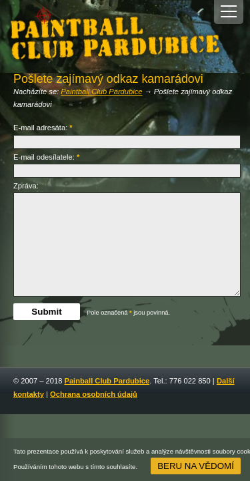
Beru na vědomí (195, 466)
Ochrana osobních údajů (93, 394)
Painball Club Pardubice (106, 381)
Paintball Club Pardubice (101, 92)
